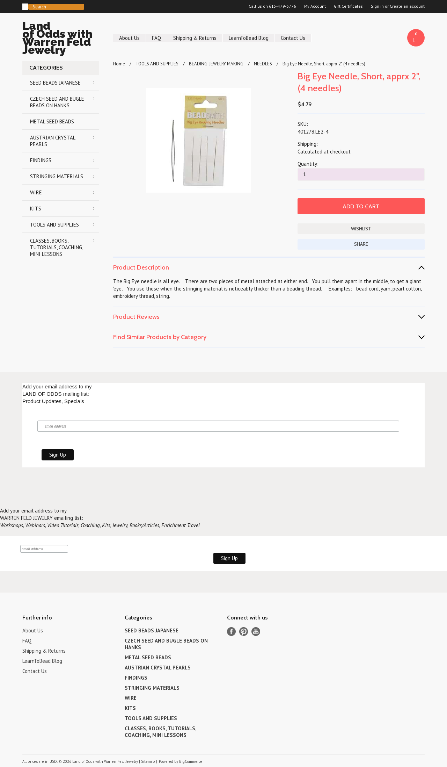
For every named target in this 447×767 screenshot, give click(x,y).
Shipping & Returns (195, 38)
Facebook (231, 631)
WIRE (36, 192)
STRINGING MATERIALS (56, 176)
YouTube (255, 631)
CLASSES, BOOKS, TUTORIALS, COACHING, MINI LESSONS (56, 247)
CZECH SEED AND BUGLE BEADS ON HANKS (57, 102)
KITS (35, 208)
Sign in (377, 6)
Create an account (407, 6)
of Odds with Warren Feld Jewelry (60, 39)
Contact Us (293, 38)
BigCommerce (190, 761)
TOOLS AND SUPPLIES (54, 224)
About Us (129, 38)
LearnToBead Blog (249, 38)
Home (119, 64)
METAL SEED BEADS (52, 121)
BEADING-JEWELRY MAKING (216, 64)
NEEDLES (263, 64)
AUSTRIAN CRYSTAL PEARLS (52, 141)
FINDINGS (40, 160)
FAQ (156, 38)
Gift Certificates (348, 6)
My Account (315, 6)
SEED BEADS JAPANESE (55, 82)
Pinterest (243, 631)
